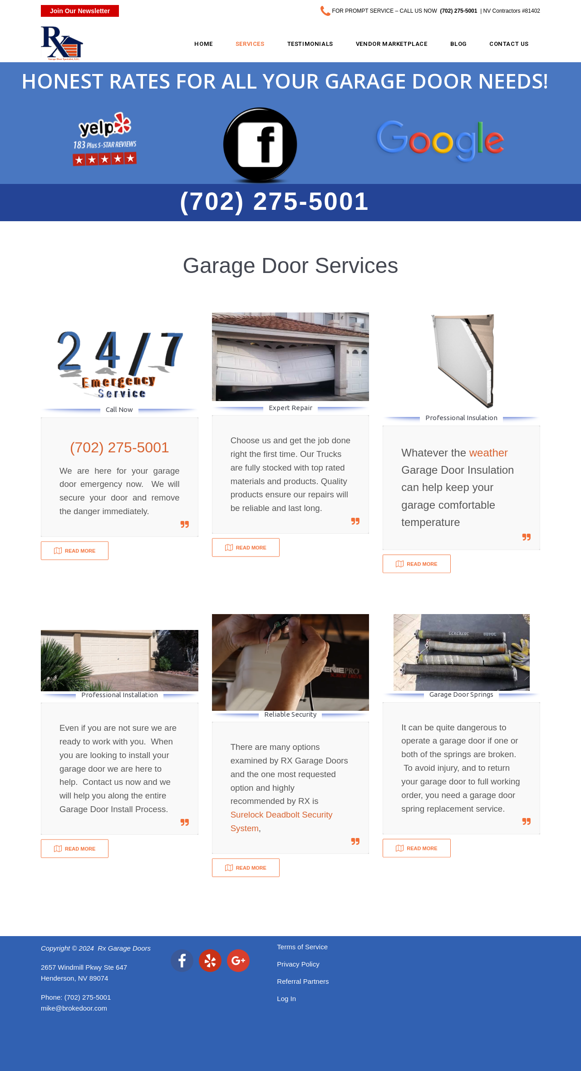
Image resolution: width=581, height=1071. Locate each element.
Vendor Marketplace (392, 43)
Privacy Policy (298, 964)
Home (203, 43)
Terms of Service (302, 947)
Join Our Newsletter (80, 11)
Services (250, 43)
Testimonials (310, 43)
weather (488, 452)
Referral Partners (303, 981)
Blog (458, 43)
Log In (286, 998)
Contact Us (509, 43)
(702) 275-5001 (87, 997)
